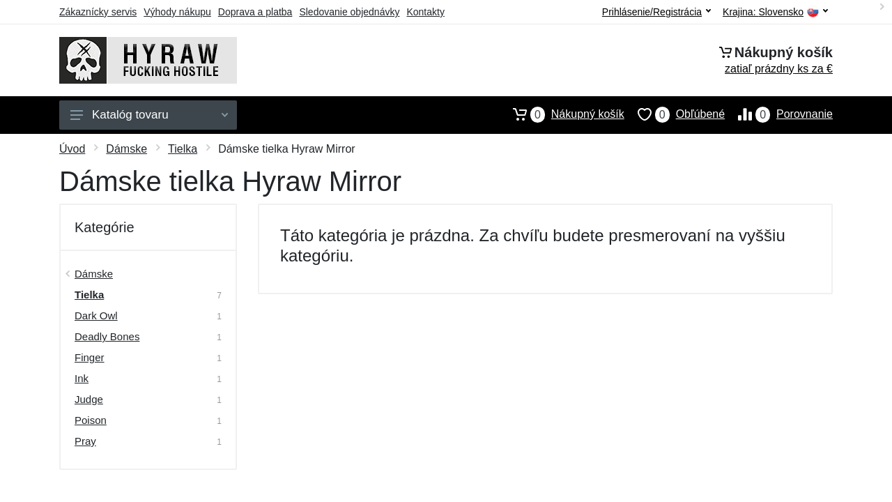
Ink (82, 378)
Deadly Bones (107, 336)
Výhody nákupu (177, 11)
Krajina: (775, 12)
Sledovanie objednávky (349, 11)
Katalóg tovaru (149, 114)
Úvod (72, 149)
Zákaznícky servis (98, 11)
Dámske (126, 149)
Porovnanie (779, 114)
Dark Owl (96, 315)
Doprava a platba (255, 11)
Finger (90, 357)
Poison (91, 420)
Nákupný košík (562, 114)
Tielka (182, 149)
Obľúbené (674, 114)
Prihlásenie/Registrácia (656, 12)
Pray (85, 441)
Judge (89, 399)
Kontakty (425, 11)
